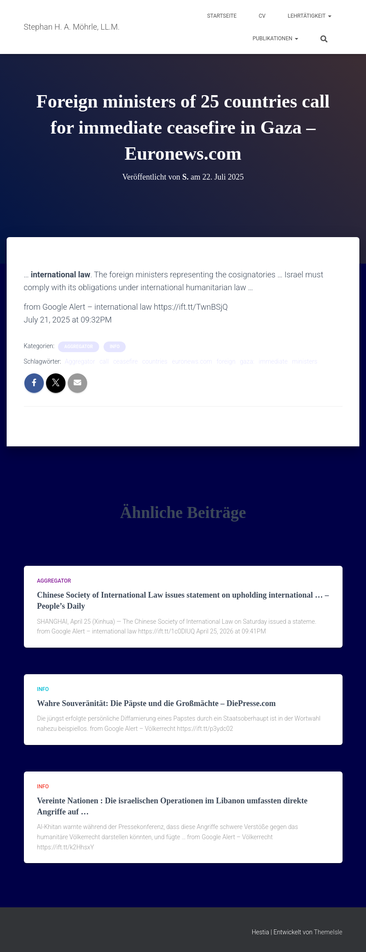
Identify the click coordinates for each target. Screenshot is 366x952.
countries (154, 361)
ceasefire (125, 361)
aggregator (78, 346)
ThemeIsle (328, 932)
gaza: (247, 361)
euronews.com (192, 361)
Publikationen (275, 38)
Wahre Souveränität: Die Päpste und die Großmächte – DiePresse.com (156, 703)
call (104, 361)
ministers (304, 361)
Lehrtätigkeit (309, 16)
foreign (225, 361)
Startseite (222, 16)
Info (114, 346)
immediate (273, 361)
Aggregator (80, 361)
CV (262, 16)
